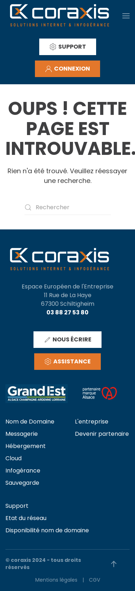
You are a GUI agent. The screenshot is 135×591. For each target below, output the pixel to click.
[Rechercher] (67, 207)
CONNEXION (67, 68)
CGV (94, 579)
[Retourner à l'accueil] (59, 15)
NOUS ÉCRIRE (67, 339)
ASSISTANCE (67, 361)
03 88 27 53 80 (67, 312)
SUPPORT (67, 46)
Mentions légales (56, 579)
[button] (126, 15)
